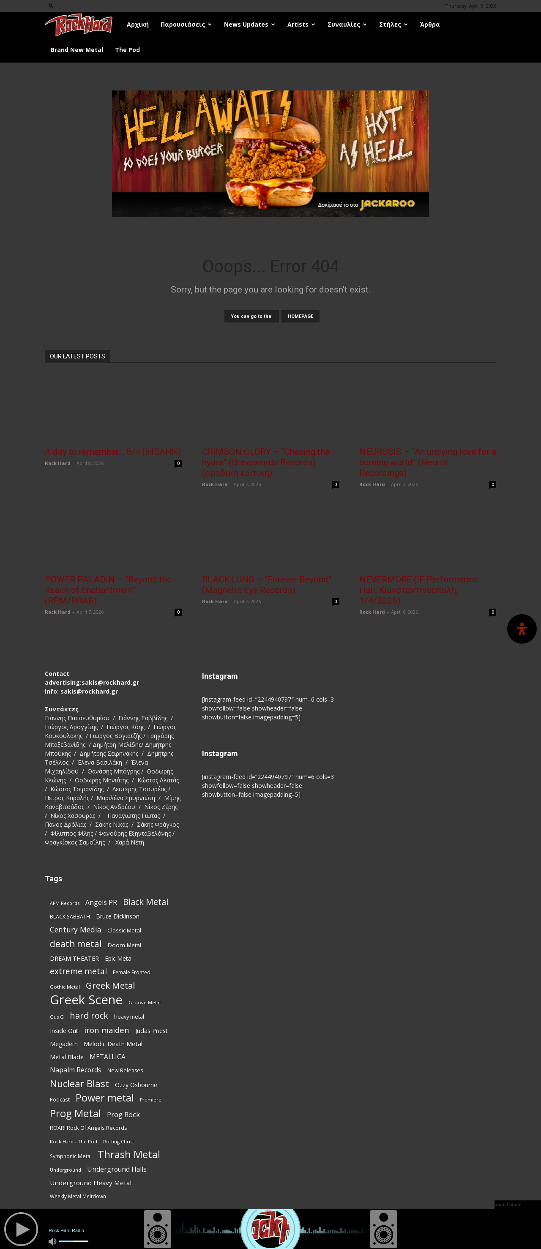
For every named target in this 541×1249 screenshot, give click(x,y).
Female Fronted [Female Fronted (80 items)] (131, 972)
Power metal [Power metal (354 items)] (105, 1097)
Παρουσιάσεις (186, 24)
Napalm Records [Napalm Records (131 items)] (75, 1070)
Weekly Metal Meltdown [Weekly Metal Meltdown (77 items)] (78, 1196)
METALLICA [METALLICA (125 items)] (108, 1056)
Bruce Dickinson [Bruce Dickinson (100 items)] (117, 916)
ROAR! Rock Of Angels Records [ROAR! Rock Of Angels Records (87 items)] (88, 1127)
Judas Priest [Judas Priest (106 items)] (151, 1031)
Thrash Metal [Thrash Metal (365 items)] (129, 1154)
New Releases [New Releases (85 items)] (125, 1070)
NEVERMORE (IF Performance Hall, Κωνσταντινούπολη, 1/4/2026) (418, 590)
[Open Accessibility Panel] (522, 629)
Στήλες (393, 24)
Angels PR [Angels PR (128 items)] (101, 902)
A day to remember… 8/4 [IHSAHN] (113, 452)
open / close (508, 1204)
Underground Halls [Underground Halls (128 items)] (117, 1169)
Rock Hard (58, 463)
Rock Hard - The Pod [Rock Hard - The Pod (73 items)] (73, 1141)
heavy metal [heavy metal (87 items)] (129, 1016)
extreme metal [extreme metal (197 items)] (78, 971)
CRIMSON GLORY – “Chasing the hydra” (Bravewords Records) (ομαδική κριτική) (266, 462)
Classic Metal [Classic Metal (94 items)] (124, 930)
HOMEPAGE (300, 316)
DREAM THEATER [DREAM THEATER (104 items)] (74, 958)
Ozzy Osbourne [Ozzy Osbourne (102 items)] (136, 1085)
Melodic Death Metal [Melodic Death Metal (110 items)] (113, 1043)
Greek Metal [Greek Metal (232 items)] (110, 985)
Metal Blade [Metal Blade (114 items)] (67, 1056)
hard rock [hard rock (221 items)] (89, 1015)
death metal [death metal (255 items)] (76, 943)
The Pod (127, 50)
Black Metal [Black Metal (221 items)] (145, 901)
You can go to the (252, 316)
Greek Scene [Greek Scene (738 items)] (86, 999)
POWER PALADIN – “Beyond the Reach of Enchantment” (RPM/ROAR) (108, 590)
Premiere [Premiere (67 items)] (150, 1100)
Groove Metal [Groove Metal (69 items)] (144, 1002)
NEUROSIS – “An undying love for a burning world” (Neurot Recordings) (427, 462)
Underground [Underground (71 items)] (65, 1170)
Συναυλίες (347, 24)
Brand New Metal (77, 50)
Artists (301, 24)
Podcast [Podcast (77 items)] (60, 1099)
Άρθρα (430, 24)
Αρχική (138, 24)
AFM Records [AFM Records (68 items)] (64, 903)
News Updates (249, 24)
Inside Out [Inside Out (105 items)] (64, 1031)
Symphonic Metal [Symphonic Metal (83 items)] (71, 1156)
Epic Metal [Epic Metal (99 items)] (119, 958)
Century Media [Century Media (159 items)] (75, 929)
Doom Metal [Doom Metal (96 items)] (124, 945)
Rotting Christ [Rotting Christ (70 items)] (118, 1141)
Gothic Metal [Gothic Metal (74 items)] (65, 987)
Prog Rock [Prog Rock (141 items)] (123, 1114)
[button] (51, 6)
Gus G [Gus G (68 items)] (57, 1017)
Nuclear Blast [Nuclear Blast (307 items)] (79, 1083)
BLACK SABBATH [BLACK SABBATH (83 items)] (70, 916)
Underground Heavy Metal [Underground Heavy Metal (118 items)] (90, 1182)
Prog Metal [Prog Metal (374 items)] (75, 1113)
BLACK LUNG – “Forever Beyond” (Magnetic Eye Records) (267, 584)
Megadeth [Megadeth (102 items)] (64, 1044)
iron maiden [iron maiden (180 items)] (106, 1029)
